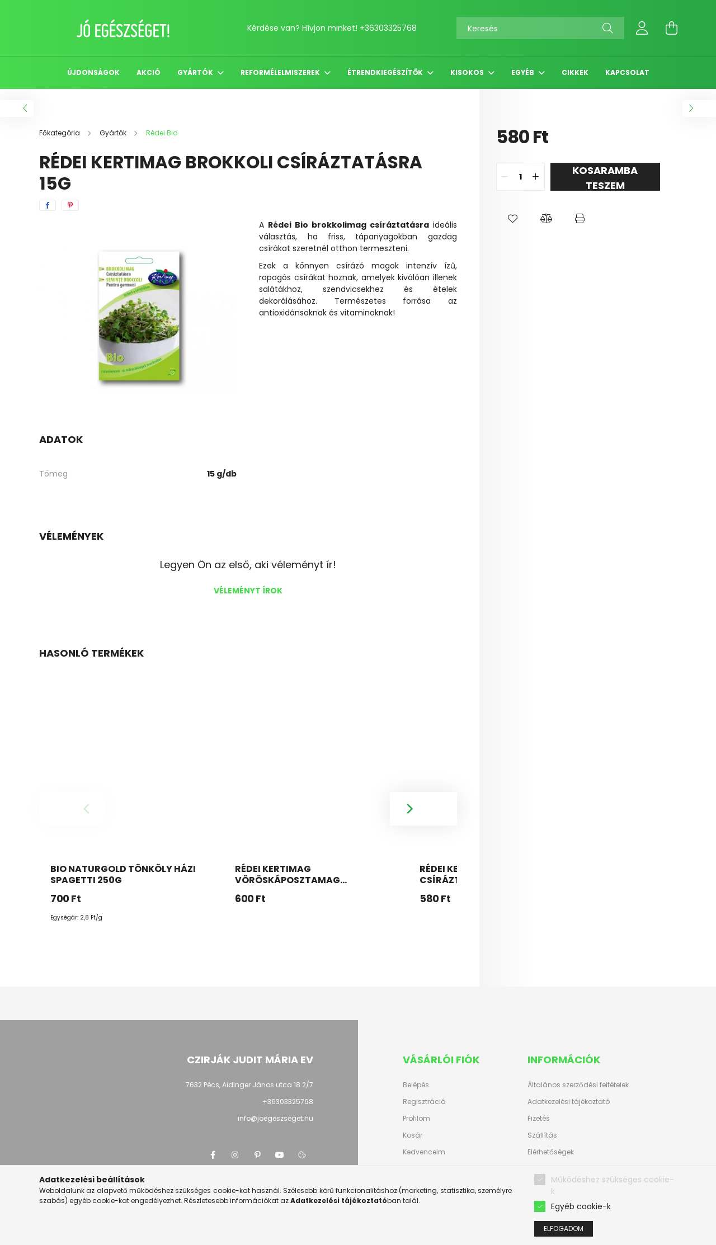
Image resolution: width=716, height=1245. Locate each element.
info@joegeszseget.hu (275, 1118)
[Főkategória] (60, 133)
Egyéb (523, 72)
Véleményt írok (248, 590)
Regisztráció (424, 1102)
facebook (212, 1155)
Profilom (416, 1119)
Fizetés (538, 1119)
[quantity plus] (535, 176)
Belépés (416, 1085)
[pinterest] (70, 205)
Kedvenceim (424, 1152)
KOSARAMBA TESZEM (605, 177)
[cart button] (671, 28)
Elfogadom (563, 1228)
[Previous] (72, 809)
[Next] (423, 809)
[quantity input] (520, 176)
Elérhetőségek (550, 1152)
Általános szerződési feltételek (578, 1085)
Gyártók (196, 72)
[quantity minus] (505, 176)
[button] (513, 219)
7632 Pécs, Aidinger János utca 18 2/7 (249, 1085)
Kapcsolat (627, 72)
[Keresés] (540, 28)
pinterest (257, 1155)
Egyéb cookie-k (581, 1206)
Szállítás (542, 1135)
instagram (235, 1155)
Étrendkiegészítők (386, 72)
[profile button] (642, 28)
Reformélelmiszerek (281, 72)
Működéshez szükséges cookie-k (612, 1185)
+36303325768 (388, 28)
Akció (148, 72)
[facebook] (47, 205)
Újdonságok (93, 72)
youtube (279, 1155)
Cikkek (575, 72)
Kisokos (468, 72)
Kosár (412, 1135)
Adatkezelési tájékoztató (568, 1102)
